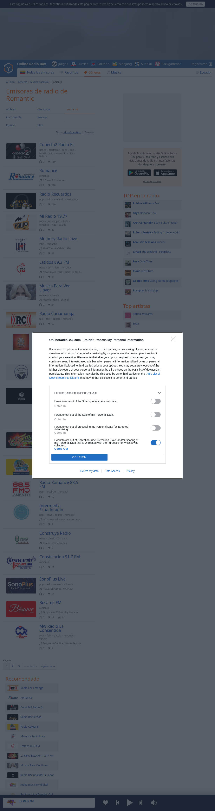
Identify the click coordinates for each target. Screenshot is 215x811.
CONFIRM (79, 457)
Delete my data (89, 471)
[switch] (156, 401)
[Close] (174, 340)
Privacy (130, 471)
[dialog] (107, 405)
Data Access (112, 471)
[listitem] (107, 393)
